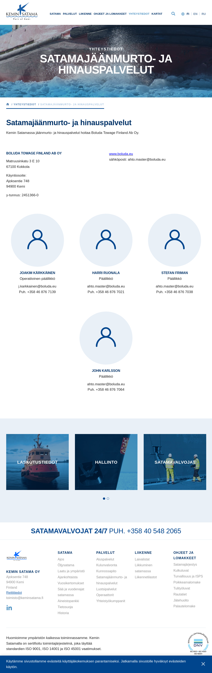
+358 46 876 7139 (41, 292)
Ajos (61, 559)
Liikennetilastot (146, 577)
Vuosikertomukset (71, 583)
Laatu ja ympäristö (71, 571)
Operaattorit (105, 595)
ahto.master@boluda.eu (106, 286)
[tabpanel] (37, 462)
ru (204, 14)
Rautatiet (180, 594)
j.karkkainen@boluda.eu (37, 286)
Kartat (157, 13)
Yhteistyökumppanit (110, 601)
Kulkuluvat (181, 570)
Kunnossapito (106, 571)
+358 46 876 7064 (110, 390)
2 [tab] (108, 498)
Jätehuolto (181, 600)
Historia (63, 613)
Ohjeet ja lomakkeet (110, 13)
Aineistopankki (68, 601)
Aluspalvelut (105, 559)
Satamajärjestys (185, 564)
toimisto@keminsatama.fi (24, 598)
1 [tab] (104, 498)
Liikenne (85, 13)
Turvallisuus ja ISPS (188, 576)
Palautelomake (184, 606)
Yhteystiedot (139, 13)
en (195, 14)
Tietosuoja (65, 607)
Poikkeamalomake (187, 582)
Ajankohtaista (68, 577)
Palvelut (70, 13)
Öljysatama (66, 565)
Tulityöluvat (181, 588)
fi (188, 14)
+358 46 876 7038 (178, 292)
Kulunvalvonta (106, 565)
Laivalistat (142, 559)
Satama (55, 13)
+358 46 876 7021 (110, 292)
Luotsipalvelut (106, 589)
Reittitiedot (14, 592)
